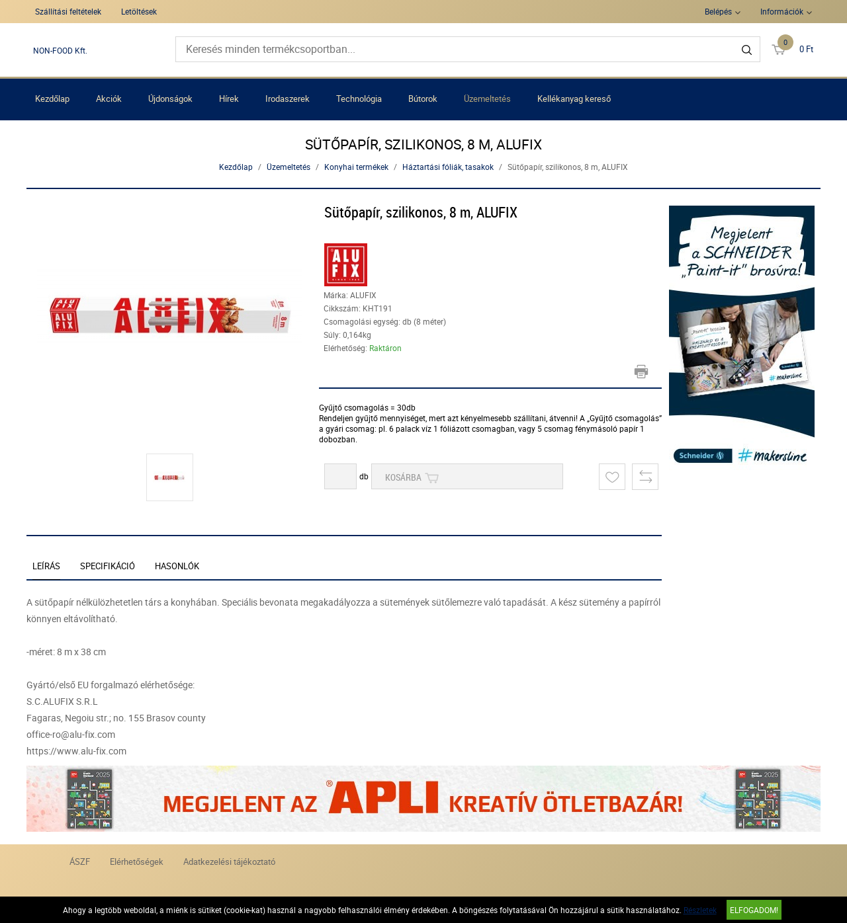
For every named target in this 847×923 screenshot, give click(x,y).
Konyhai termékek (356, 166)
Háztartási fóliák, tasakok (448, 166)
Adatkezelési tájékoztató (229, 861)
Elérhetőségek (136, 861)
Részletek (700, 909)
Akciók (109, 98)
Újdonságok (170, 98)
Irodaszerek (287, 98)
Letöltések (139, 11)
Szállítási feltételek (68, 11)
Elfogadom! (754, 909)
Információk (781, 11)
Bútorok (422, 98)
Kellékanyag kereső (574, 98)
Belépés (718, 11)
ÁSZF (79, 861)
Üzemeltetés (487, 98)
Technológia (359, 98)
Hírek (229, 98)
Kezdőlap (52, 98)
